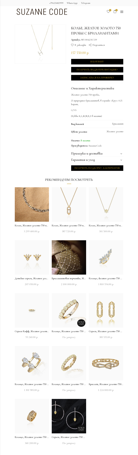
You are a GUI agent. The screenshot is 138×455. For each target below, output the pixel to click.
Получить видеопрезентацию (97, 69)
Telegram (85, 3)
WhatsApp (72, 3)
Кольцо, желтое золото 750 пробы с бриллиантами (106, 278)
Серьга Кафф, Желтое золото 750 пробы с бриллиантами (32, 331)
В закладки (80, 45)
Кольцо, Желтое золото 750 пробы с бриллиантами (69, 331)
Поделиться (98, 45)
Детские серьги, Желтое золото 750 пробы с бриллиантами (32, 278)
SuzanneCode (95, 145)
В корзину (97, 61)
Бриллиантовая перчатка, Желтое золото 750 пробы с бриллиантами (69, 278)
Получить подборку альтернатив (97, 168)
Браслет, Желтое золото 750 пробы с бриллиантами (106, 384)
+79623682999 (56, 3)
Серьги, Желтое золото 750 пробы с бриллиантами (106, 331)
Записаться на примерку (97, 77)
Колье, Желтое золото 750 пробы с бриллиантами (32, 225)
